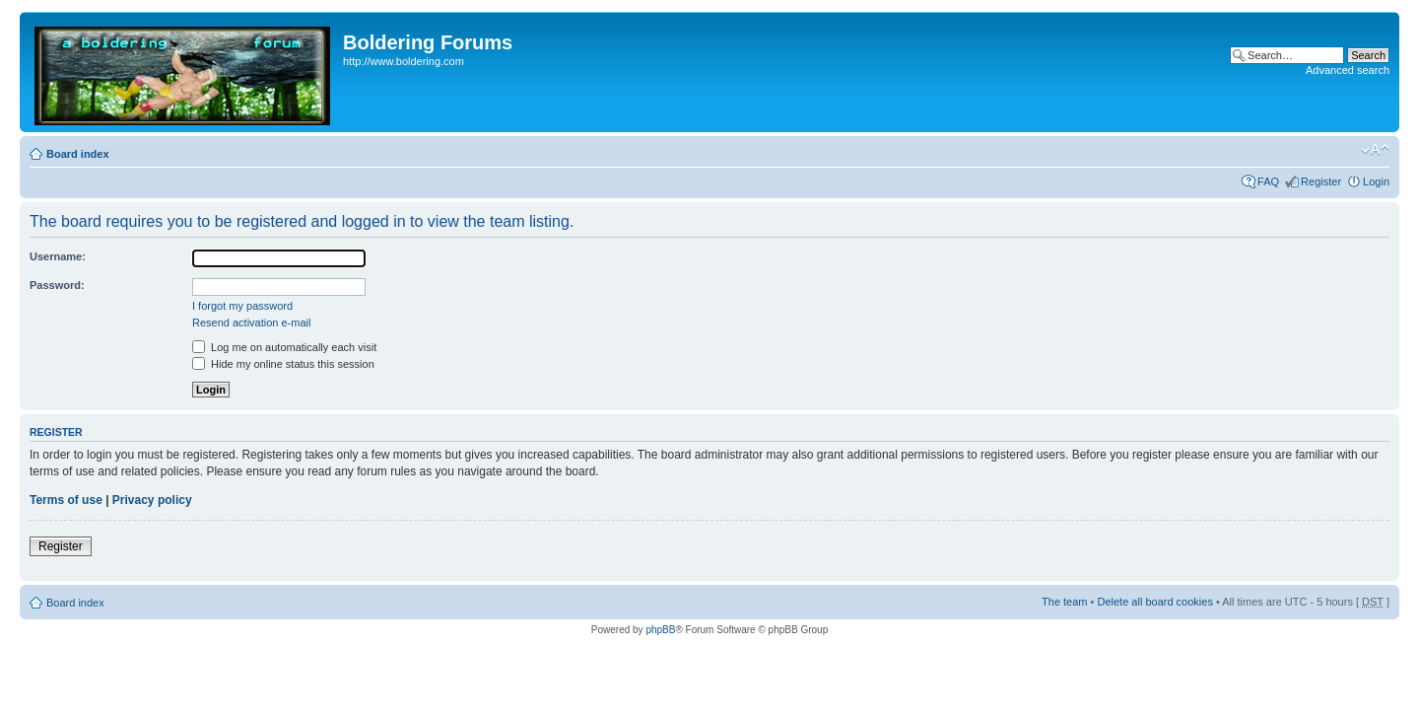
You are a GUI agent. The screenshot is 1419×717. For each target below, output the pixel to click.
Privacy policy (152, 500)
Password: (57, 285)
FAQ (1268, 181)
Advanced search (1347, 70)
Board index (77, 154)
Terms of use (66, 500)
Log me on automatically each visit (284, 347)
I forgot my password (242, 306)
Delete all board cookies (1154, 602)
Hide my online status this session (283, 364)
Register (1321, 181)
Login (1376, 181)
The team (1064, 602)
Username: (58, 256)
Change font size (1375, 150)
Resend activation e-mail (251, 322)
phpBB (660, 629)
